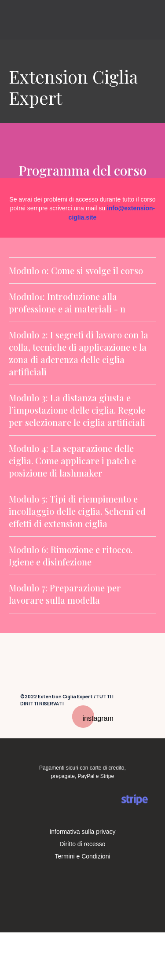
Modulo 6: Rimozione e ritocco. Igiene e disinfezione (70, 555)
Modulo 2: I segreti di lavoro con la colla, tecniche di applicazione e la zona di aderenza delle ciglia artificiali (78, 353)
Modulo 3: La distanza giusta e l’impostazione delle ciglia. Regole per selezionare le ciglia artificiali (77, 410)
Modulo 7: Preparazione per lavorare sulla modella (65, 594)
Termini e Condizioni (82, 856)
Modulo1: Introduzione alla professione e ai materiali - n (67, 302)
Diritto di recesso (82, 843)
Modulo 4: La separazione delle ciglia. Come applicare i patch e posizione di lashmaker (72, 460)
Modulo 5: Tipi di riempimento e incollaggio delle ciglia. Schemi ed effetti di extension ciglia (77, 511)
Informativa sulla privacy (82, 831)
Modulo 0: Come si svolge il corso (76, 270)
